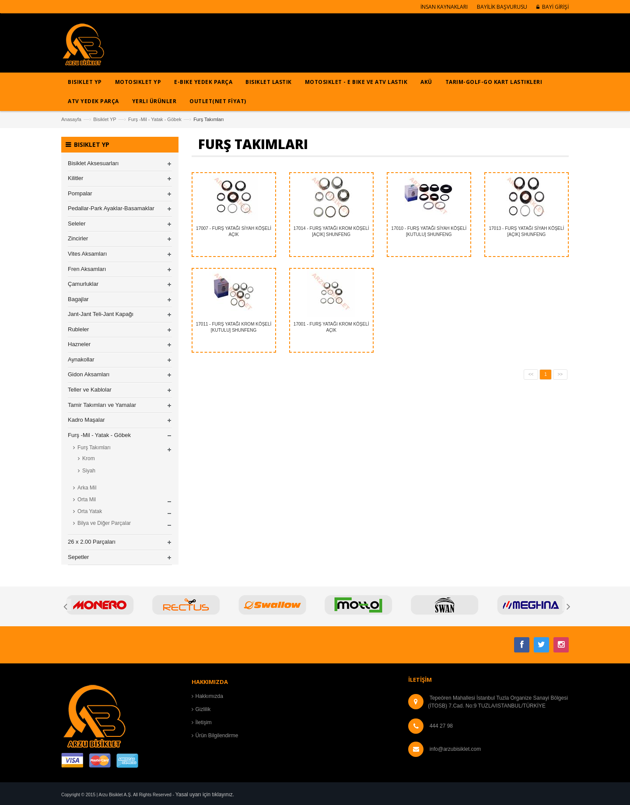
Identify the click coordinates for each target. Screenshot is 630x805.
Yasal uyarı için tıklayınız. (204, 794)
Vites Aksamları (87, 253)
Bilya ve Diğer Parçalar (104, 523)
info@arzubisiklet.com (455, 749)
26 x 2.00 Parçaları (92, 541)
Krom (88, 458)
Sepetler (78, 557)
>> (560, 374)
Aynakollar (81, 359)
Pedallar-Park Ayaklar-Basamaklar (111, 208)
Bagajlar (78, 299)
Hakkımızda (209, 696)
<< (531, 374)
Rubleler (78, 329)
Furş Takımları (94, 447)
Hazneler (79, 344)
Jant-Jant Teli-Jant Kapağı (100, 314)
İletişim (204, 722)
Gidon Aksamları (88, 374)
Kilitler (75, 178)
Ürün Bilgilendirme (217, 735)
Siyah (88, 471)
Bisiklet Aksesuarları (93, 163)
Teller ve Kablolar (90, 389)
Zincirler (78, 238)
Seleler (76, 223)
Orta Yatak (89, 511)
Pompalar (80, 193)
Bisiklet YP (104, 119)
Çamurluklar (83, 284)
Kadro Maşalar (86, 419)
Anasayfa (71, 119)
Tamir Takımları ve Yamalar (102, 405)
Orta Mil (86, 499)
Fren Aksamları (87, 269)
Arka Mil (86, 488)
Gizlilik (203, 709)
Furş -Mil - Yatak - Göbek (155, 119)
